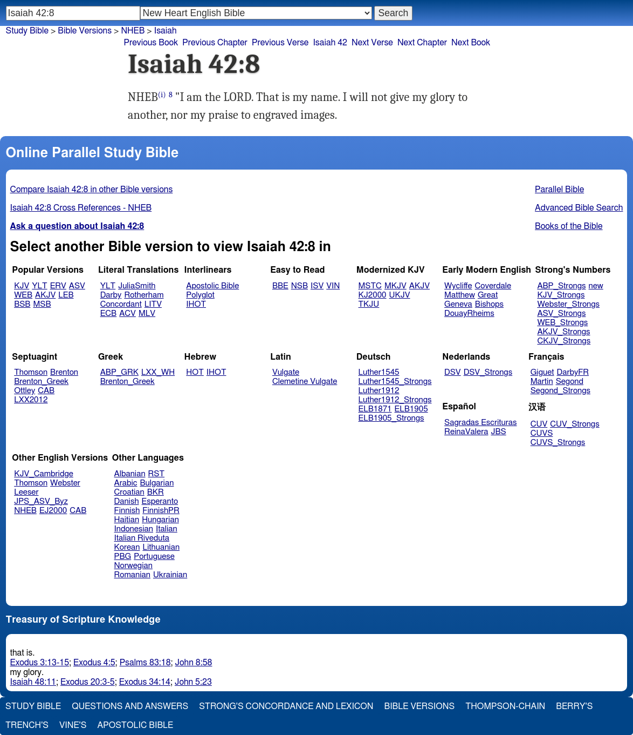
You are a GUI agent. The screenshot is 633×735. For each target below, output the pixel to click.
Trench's (27, 725)
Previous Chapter (214, 42)
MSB (42, 304)
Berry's (574, 706)
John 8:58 (193, 662)
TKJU (369, 304)
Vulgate (285, 372)
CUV (539, 424)
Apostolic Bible (135, 725)
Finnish (127, 511)
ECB (108, 313)
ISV (317, 286)
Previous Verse (280, 42)
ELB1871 (375, 409)
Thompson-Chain (505, 706)
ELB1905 (411, 409)
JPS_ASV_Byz (41, 501)
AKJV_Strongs (563, 332)
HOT (194, 372)
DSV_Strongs (488, 372)
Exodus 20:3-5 (87, 682)
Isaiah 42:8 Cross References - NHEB (81, 208)
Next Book (470, 42)
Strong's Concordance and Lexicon (286, 706)
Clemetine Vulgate (304, 381)
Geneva (458, 304)
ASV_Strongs (561, 313)
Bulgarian (157, 483)
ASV (77, 286)
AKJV (45, 295)
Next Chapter (422, 42)
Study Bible (27, 30)
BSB (22, 304)
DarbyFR (573, 372)
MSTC (370, 286)
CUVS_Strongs (558, 443)
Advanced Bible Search (579, 208)
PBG (123, 556)
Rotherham (143, 295)
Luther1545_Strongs (395, 381)
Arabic (125, 483)
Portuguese (154, 556)
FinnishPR (161, 511)
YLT (39, 286)
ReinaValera (466, 432)
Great (488, 295)
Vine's (72, 725)
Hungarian (160, 520)
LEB (65, 295)
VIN (333, 286)
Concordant (121, 304)
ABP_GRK (119, 372)
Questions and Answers (130, 706)
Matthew (459, 295)
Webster (65, 483)
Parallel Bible (559, 189)
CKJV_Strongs (563, 341)
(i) (162, 94)
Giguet (542, 372)
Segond (569, 381)
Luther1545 (379, 372)
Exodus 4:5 (94, 662)
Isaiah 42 (330, 42)
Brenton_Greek (41, 381)
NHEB (25, 511)
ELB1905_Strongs (391, 418)
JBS (498, 432)
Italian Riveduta (141, 538)
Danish (126, 501)
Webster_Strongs (568, 304)
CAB (46, 391)
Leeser (26, 492)
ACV (127, 313)
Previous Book (150, 42)
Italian (166, 529)
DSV (452, 372)
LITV (153, 304)
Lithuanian (161, 547)
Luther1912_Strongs (395, 400)
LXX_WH (158, 372)
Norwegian (133, 566)
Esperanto (160, 501)
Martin (542, 381)
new (596, 286)
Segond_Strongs (560, 391)
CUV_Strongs (574, 424)
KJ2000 (373, 295)
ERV (58, 286)
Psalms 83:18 (145, 662)
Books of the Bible (569, 226)
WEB (23, 295)
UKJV (399, 295)
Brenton (64, 372)
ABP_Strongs (561, 286)
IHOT (196, 304)
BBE (280, 286)
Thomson (30, 372)
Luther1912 (379, 391)
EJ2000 (53, 511)
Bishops (489, 304)
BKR (155, 492)
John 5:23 (193, 682)
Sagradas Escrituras (480, 423)
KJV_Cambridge (43, 474)
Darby (111, 295)
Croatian (129, 492)
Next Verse (372, 42)
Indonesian (134, 529)
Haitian (127, 520)
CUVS (542, 433)
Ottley (24, 391)
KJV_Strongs (560, 295)
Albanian (130, 474)
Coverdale (493, 286)
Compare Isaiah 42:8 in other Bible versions (91, 189)
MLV (147, 313)
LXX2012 (30, 400)
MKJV (395, 286)
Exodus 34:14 (144, 682)
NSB (299, 286)
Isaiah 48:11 (33, 682)
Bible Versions (85, 30)
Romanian (132, 575)
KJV (21, 286)
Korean (127, 547)
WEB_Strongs (562, 323)
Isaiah (165, 30)
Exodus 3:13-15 (40, 662)
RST (156, 474)
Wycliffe (458, 286)
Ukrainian (170, 575)
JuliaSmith (136, 286)
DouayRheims (469, 313)
